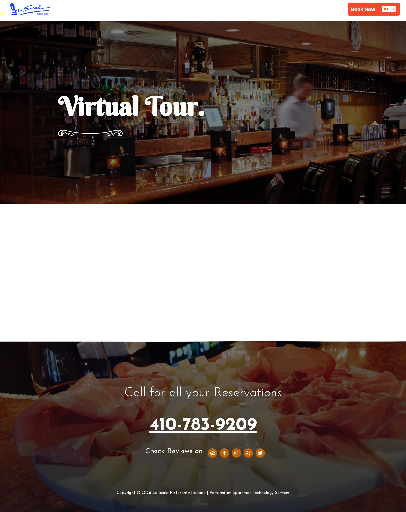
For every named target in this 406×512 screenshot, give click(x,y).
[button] (374, 9)
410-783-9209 (203, 425)
